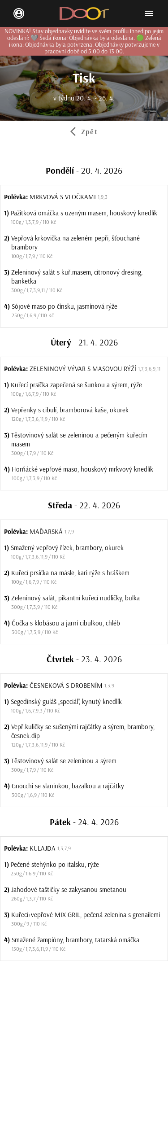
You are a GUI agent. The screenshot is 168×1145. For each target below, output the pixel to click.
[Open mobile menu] (149, 13)
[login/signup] (18, 13)
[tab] (84, 131)
